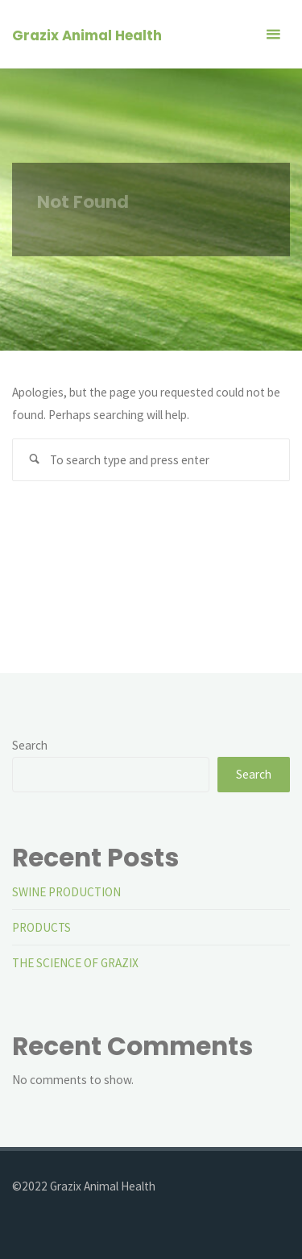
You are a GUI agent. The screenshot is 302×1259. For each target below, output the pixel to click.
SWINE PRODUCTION (66, 892)
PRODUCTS (41, 927)
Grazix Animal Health (87, 35)
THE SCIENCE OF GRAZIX (75, 962)
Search (30, 745)
